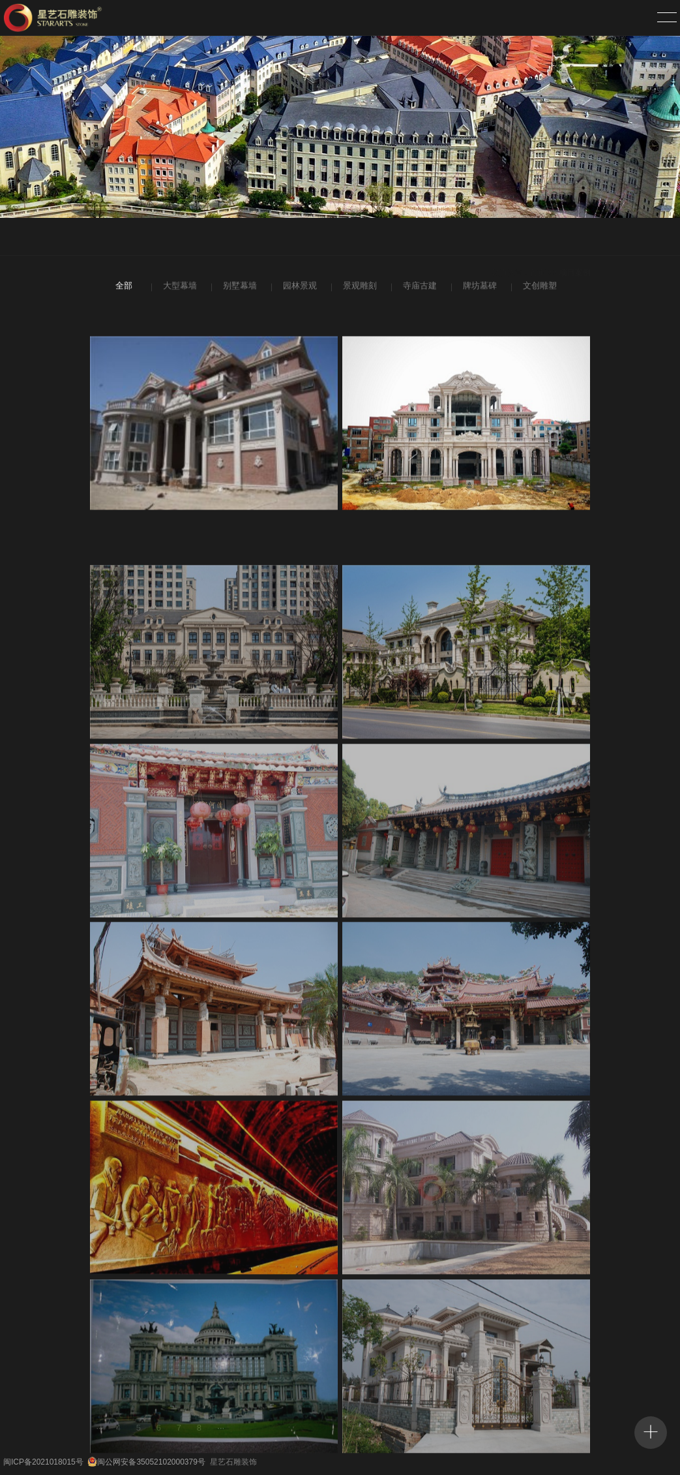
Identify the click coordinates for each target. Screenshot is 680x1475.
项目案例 (575, 237)
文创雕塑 (538, 287)
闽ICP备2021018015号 (43, 1462)
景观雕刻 (358, 287)
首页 (538, 237)
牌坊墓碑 (478, 287)
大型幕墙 (178, 287)
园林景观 (298, 287)
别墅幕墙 (238, 287)
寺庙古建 (418, 287)
